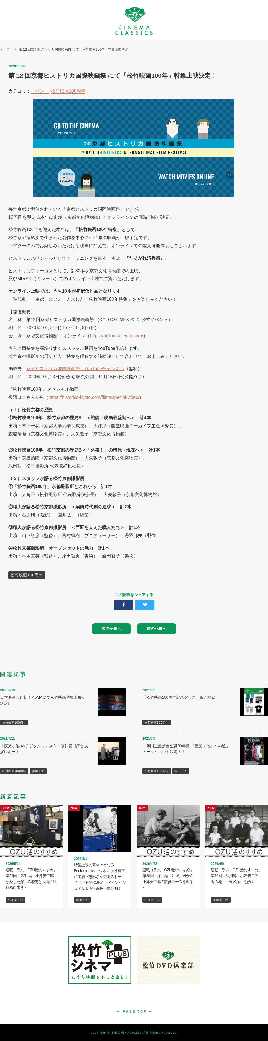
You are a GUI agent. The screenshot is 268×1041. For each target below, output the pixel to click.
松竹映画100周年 (68, 91)
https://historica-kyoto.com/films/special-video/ (94, 397)
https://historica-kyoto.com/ (116, 335)
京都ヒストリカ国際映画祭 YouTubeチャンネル (75, 368)
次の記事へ (111, 628)
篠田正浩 (38, 771)
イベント (40, 91)
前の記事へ (156, 628)
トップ (5, 50)
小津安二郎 (15, 899)
